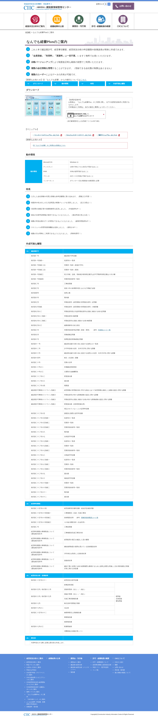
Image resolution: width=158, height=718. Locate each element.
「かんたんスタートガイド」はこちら (79, 135)
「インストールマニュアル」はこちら (47, 135)
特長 (92, 83)
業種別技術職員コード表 (89, 517)
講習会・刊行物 (76, 658)
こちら (84, 80)
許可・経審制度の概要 (101, 658)
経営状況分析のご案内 (34, 658)
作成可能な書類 (119, 83)
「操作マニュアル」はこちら (108, 135)
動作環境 (65, 83)
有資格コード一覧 (104, 330)
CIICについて (120, 658)
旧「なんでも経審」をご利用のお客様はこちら (49, 145)
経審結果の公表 (54, 658)
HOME (28, 32)
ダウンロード (38, 83)
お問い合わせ (123, 6)
